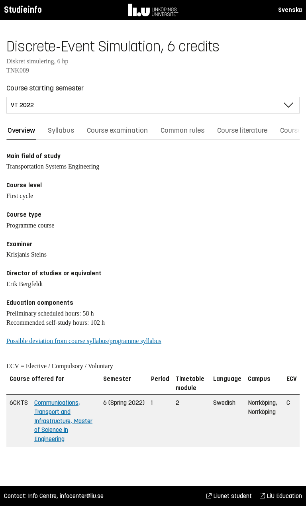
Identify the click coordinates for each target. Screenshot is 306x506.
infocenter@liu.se (82, 496)
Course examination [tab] (117, 130)
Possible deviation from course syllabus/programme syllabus (83, 340)
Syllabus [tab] (61, 130)
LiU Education (281, 496)
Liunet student (229, 496)
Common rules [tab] (182, 130)
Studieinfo (23, 9)
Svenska (290, 10)
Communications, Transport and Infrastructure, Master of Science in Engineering (63, 421)
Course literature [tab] (242, 130)
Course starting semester (45, 88)
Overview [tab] (21, 130)
